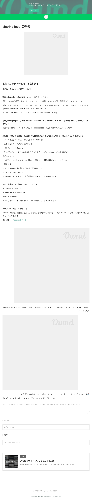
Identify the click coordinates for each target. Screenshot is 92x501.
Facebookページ (19, 220)
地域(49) (70, 404)
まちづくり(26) (30, 404)
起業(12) (58, 404)
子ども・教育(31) (50, 404)
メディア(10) (6, 404)
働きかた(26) (76, 404)
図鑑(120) (64, 404)
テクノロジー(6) (20, 404)
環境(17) (13, 404)
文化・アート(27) (40, 404)
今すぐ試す (34, 10)
